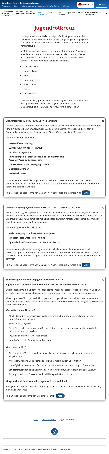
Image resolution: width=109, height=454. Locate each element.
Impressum (19, 449)
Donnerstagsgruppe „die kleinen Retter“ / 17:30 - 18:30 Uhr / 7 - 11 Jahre (43, 207)
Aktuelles (53, 12)
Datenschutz (8, 449)
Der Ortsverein (42, 13)
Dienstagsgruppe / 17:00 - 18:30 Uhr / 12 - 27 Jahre (31, 120)
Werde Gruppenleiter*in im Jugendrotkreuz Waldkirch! (35, 279)
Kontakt (79, 12)
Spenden (71, 12)
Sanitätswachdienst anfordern (93, 13)
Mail (86, 192)
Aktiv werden (62, 13)
